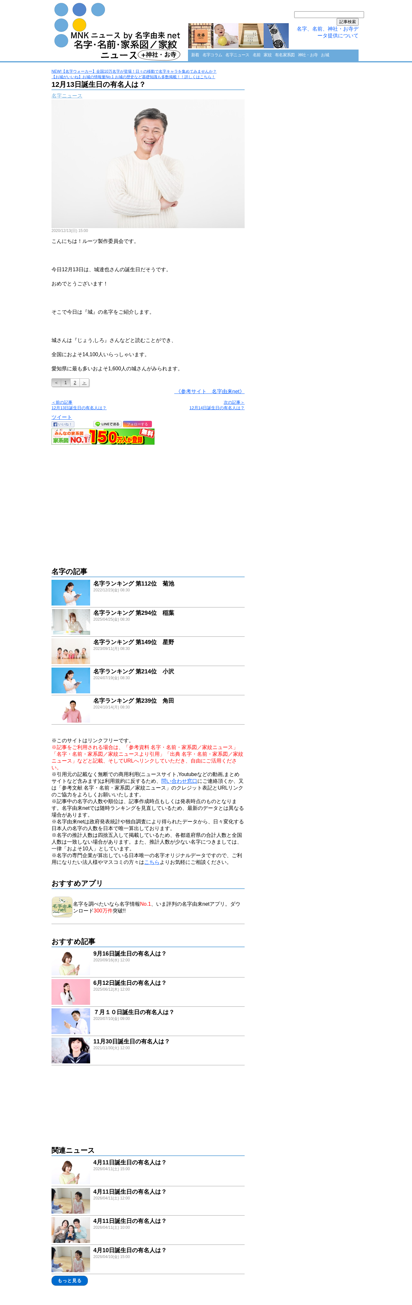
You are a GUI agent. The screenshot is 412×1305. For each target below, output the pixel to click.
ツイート (62, 417)
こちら (152, 862)
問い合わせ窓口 (179, 781)
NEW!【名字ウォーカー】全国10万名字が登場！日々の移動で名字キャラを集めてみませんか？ (134, 71)
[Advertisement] (148, 503)
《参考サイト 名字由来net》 (209, 391)
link (148, 593)
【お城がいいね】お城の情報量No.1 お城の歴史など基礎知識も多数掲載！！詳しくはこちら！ (133, 77)
